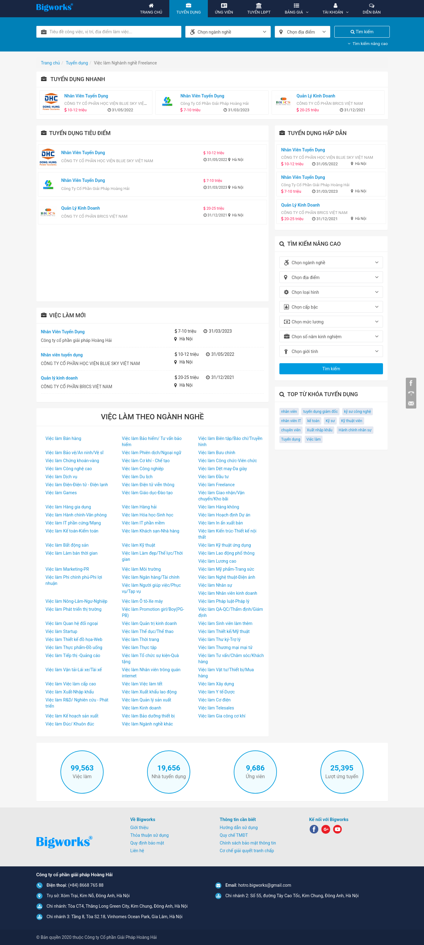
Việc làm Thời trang (140, 639)
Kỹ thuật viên (351, 421)
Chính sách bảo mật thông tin (248, 842)
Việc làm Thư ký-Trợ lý (219, 639)
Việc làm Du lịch (137, 476)
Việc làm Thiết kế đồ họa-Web (74, 639)
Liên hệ (137, 850)
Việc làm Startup (61, 631)
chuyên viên (291, 430)
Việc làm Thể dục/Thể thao (148, 631)
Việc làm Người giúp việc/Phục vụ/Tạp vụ (151, 588)
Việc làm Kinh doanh (141, 707)
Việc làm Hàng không (218, 506)
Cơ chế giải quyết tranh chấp (247, 850)
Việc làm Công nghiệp (142, 468)
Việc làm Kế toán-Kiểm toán (72, 530)
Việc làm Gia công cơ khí (221, 715)
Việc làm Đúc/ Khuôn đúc (70, 723)
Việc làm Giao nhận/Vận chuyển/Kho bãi (221, 495)
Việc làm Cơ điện (214, 699)
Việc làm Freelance (216, 484)
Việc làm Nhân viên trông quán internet (151, 672)
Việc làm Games (61, 492)
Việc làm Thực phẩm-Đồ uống (74, 647)
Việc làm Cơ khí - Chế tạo (146, 460)
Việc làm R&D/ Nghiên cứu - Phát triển (77, 703)
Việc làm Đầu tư (213, 476)
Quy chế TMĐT (234, 835)
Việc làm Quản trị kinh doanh (149, 623)
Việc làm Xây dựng (216, 683)
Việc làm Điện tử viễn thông (148, 484)
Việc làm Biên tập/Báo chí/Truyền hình (230, 441)
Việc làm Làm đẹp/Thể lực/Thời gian (152, 556)
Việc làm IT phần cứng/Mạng (73, 522)
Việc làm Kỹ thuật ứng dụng (224, 545)
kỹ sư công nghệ (357, 411)
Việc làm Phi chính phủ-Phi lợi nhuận (74, 580)
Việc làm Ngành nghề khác (147, 723)
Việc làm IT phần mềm (143, 522)
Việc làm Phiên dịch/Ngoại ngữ (151, 452)
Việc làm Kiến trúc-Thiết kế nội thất (227, 534)
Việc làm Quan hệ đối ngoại (72, 623)
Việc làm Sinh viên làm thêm (225, 623)
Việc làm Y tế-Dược (216, 691)
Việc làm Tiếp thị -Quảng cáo (73, 655)
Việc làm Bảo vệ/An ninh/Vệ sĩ (75, 452)
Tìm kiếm (362, 31)
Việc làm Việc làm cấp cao (71, 683)
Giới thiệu (139, 827)
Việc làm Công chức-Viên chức (227, 460)
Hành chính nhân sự (355, 430)
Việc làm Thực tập (139, 647)
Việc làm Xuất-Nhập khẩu (70, 691)
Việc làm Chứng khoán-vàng (72, 460)
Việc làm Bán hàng (63, 438)
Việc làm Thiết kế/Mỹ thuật (224, 631)
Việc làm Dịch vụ (61, 476)
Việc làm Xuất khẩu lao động (149, 691)
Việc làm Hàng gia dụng (68, 506)
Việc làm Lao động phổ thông (226, 553)
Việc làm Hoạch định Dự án (224, 514)
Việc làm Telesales (216, 707)
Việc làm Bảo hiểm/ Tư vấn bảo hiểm (152, 441)
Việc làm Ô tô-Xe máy (142, 601)
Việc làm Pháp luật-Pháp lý (223, 601)
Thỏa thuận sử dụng (149, 835)
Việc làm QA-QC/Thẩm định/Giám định (230, 612)
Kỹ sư (330, 421)
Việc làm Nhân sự (215, 585)
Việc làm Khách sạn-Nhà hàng (150, 530)
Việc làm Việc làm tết (142, 683)
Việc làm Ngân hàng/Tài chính (150, 577)
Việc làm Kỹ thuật (138, 545)
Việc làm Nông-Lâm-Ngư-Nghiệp (77, 601)
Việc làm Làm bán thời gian (72, 553)
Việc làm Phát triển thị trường (74, 609)
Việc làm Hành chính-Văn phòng (76, 514)
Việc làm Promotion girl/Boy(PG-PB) (153, 612)
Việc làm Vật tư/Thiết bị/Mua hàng (226, 672)
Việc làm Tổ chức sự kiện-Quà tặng (150, 658)
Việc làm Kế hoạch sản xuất (72, 715)
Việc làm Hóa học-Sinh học (147, 514)
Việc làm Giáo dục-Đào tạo (147, 492)
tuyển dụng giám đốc (320, 411)
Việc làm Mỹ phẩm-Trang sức (226, 569)
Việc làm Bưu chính (216, 452)
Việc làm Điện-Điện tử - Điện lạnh (77, 484)
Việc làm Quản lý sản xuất (146, 699)
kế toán (313, 421)
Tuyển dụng (290, 439)
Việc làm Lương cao (217, 561)
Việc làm (314, 439)
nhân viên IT (291, 421)
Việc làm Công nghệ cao (69, 468)
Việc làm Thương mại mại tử (225, 647)
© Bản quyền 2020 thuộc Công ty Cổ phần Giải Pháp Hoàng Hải (96, 937)
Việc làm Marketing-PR (67, 569)
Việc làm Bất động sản (67, 545)
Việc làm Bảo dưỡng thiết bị (148, 715)
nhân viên (289, 411)
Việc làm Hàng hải (139, 506)
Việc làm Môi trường (141, 569)
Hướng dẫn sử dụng (239, 827)
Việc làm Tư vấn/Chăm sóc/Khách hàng (231, 658)
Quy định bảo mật (147, 842)
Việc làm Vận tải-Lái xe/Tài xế (74, 669)
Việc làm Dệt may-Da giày (222, 468)
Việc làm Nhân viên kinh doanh (227, 593)
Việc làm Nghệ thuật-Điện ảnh (226, 577)
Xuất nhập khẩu (319, 430)
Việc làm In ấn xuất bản (220, 522)
